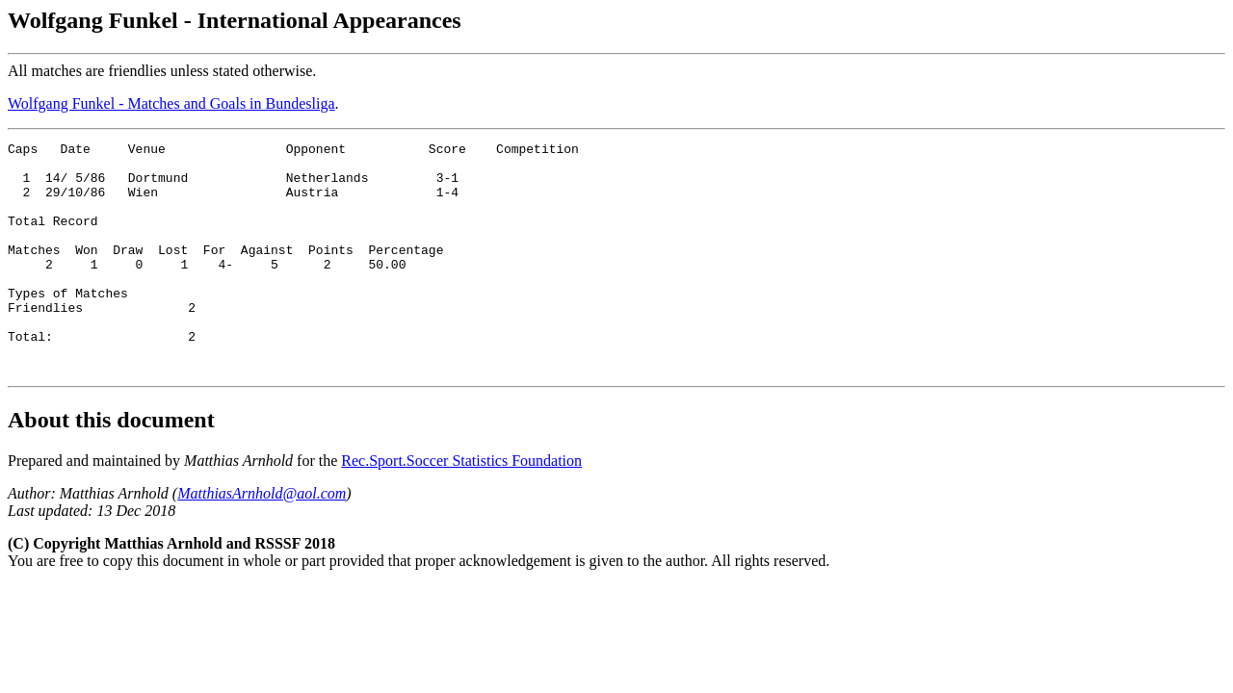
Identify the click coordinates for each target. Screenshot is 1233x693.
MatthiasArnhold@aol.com (261, 539)
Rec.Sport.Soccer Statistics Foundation (461, 507)
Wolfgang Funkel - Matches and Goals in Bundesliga (171, 103)
